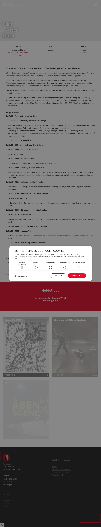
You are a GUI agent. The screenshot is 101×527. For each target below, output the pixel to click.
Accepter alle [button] (76, 275)
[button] (21, 276)
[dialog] (50, 263)
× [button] (88, 248)
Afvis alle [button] (57, 275)
